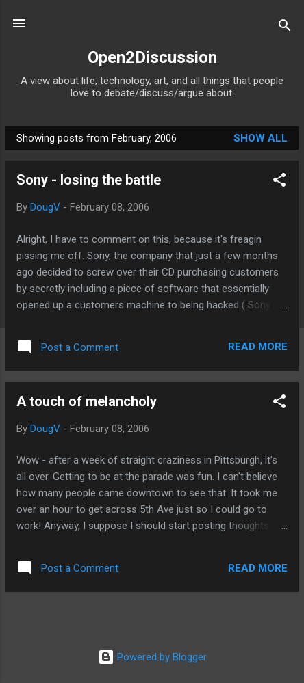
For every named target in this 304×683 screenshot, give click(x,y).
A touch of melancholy (86, 401)
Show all (260, 138)
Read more (258, 346)
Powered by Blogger (152, 657)
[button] (279, 182)
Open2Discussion (152, 57)
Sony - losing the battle (88, 180)
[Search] (285, 28)
